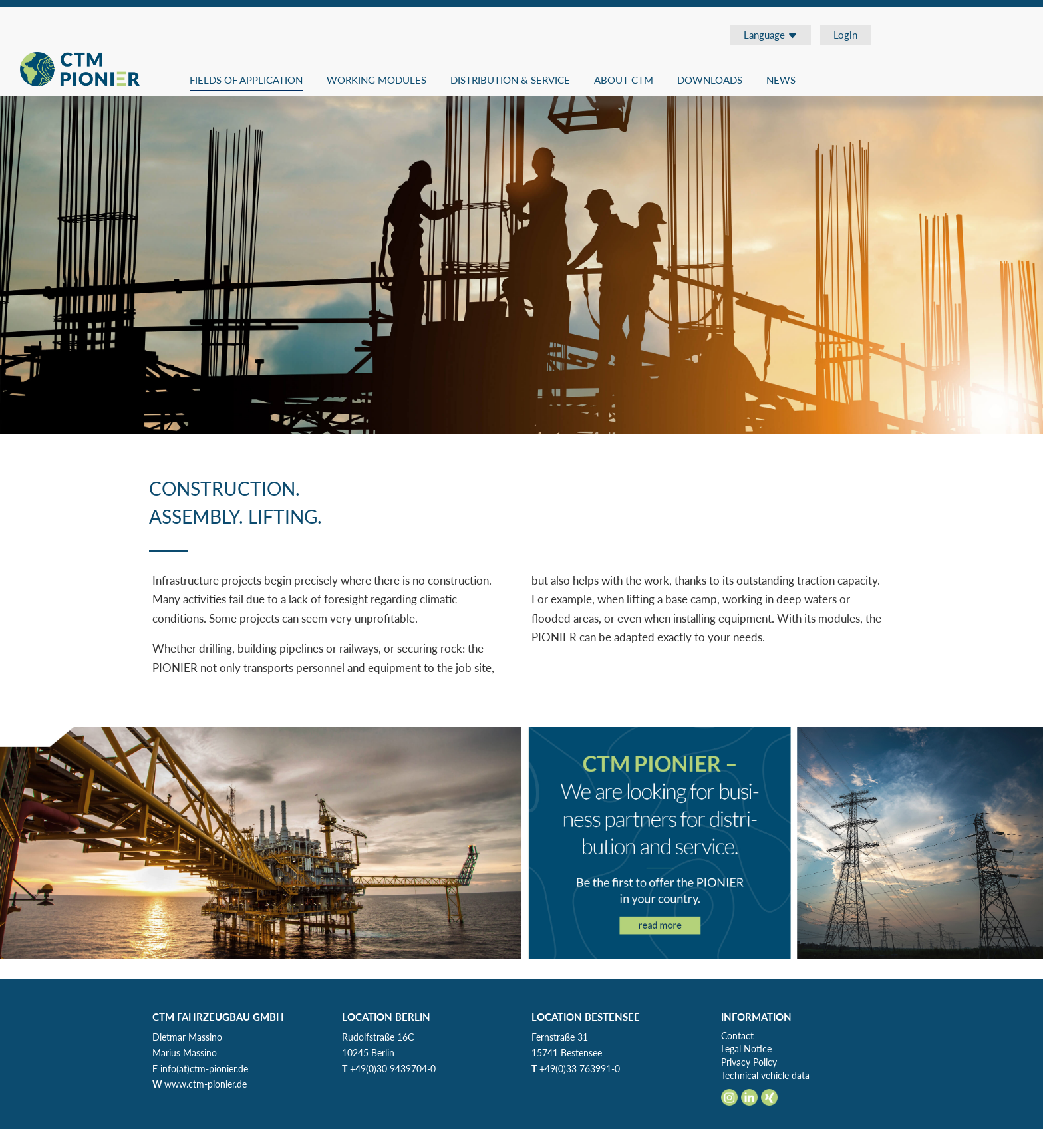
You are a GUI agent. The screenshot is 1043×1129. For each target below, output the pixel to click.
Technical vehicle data (765, 1075)
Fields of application (246, 80)
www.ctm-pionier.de (205, 1084)
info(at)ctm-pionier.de (204, 1068)
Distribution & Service (510, 80)
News (781, 80)
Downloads (709, 80)
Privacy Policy (749, 1062)
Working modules (376, 80)
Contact (737, 1035)
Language (771, 35)
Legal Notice (746, 1048)
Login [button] (845, 35)
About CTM (623, 80)
